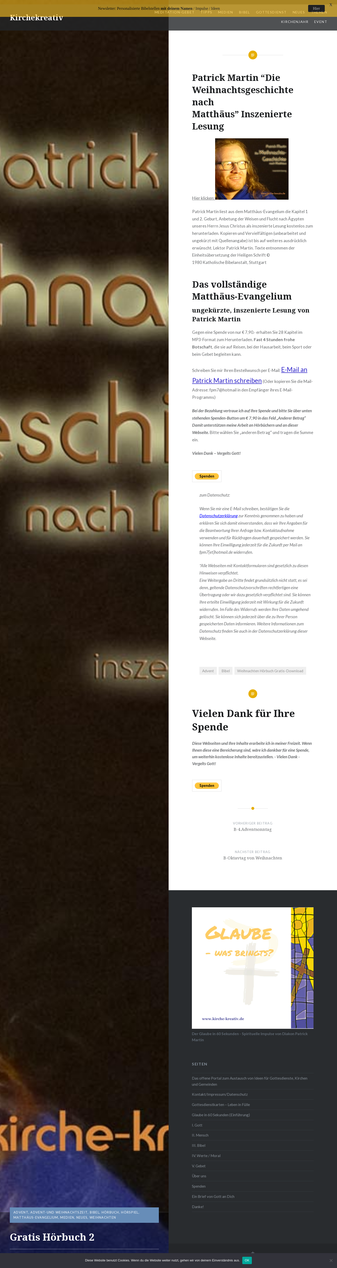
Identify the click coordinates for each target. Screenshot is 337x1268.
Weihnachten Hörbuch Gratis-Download (270, 666)
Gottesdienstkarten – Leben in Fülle (221, 1100)
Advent (20, 1212)
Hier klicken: (240, 193)
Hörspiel (129, 1212)
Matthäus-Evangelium (35, 1217)
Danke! (198, 1202)
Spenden (199, 1182)
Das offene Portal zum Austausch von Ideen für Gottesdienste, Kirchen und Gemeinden (249, 1077)
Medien (67, 1217)
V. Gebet (199, 1161)
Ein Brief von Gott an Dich (213, 1192)
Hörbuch (110, 1212)
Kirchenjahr (294, 17)
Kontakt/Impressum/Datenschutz (220, 1090)
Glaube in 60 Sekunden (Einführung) (221, 1110)
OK (247, 1260)
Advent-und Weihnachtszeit (59, 1212)
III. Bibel (198, 1141)
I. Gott (197, 1120)
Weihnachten (103, 1217)
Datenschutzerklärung (218, 511)
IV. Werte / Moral (206, 1151)
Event (320, 17)
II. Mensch (200, 1131)
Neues (82, 1217)
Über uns (199, 1172)
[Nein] (330, 1260)
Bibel (95, 1212)
